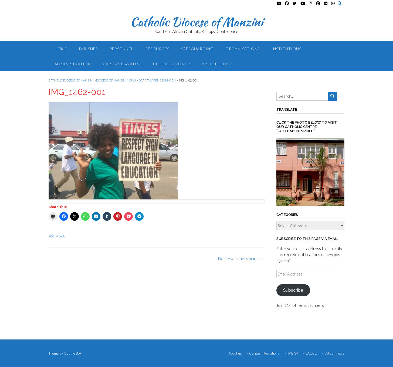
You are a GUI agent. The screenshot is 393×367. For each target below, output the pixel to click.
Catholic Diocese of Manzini (196, 21)
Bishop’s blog (217, 64)
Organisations (242, 48)
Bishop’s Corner (171, 64)
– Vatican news (333, 353)
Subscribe (293, 290)
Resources (157, 48)
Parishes (88, 48)
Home (61, 48)
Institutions (286, 48)
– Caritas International (263, 353)
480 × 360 (57, 236)
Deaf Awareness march (241, 258)
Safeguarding (197, 48)
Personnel (121, 48)
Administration (73, 64)
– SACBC (310, 353)
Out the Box (72, 353)
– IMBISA (291, 353)
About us (235, 353)
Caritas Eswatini (122, 64)
